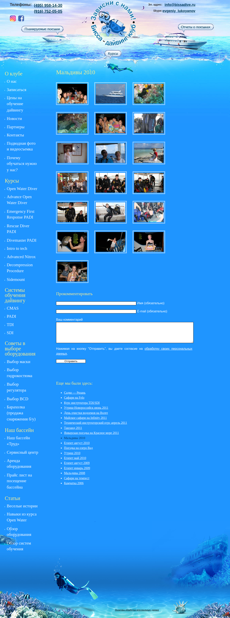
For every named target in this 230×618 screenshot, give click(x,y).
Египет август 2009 (77, 463)
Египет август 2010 (77, 443)
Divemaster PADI (21, 240)
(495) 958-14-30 (48, 5)
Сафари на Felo (74, 397)
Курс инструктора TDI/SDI (82, 402)
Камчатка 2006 (74, 483)
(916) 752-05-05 (48, 11)
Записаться (16, 89)
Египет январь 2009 (77, 468)
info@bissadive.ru (180, 5)
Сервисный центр (22, 452)
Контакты (15, 135)
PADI (11, 316)
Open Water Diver (22, 188)
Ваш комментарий (69, 319)
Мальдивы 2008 (74, 473)
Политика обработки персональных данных (137, 609)
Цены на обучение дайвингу (15, 103)
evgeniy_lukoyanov (178, 11)
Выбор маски (18, 361)
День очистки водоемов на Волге (86, 413)
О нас (12, 81)
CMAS (13, 308)
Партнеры (15, 127)
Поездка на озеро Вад (78, 448)
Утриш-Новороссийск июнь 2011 (86, 407)
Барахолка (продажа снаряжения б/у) (21, 413)
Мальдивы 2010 (74, 438)
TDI (10, 324)
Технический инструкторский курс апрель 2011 (95, 422)
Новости (14, 118)
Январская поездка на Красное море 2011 (91, 433)
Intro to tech (17, 248)
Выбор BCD (17, 398)
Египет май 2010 (75, 458)
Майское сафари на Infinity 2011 (85, 417)
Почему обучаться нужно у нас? (22, 163)
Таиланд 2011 (73, 428)
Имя (140, 303)
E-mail (141, 311)
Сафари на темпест (76, 478)
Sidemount (16, 279)
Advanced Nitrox (21, 256)
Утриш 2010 (72, 453)
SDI (10, 332)
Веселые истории (22, 506)
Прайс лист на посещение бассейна (19, 481)
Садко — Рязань (74, 392)
